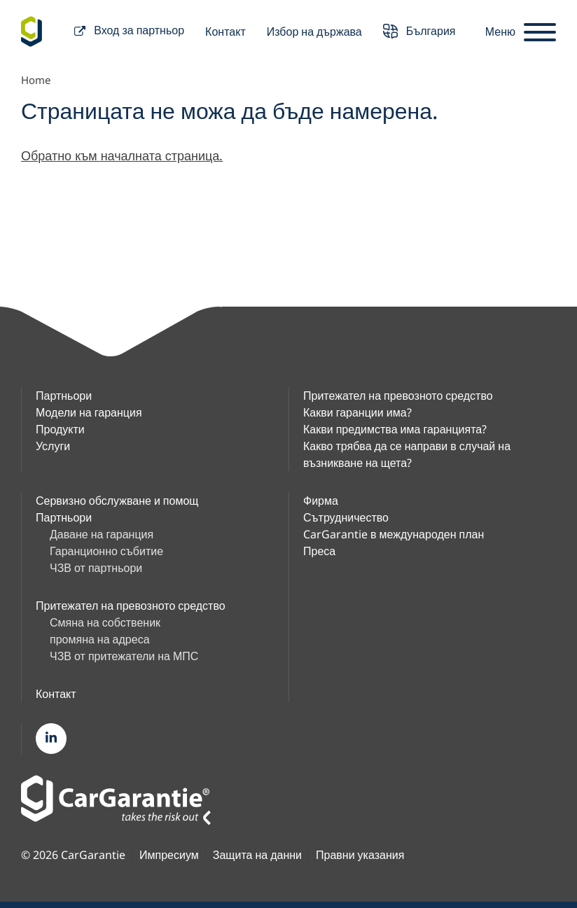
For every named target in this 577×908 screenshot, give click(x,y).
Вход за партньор (129, 31)
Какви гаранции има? (357, 412)
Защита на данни (257, 855)
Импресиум (169, 855)
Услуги (53, 446)
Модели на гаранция (89, 412)
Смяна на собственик (105, 622)
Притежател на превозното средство (398, 395)
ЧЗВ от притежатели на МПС (124, 656)
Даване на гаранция (101, 534)
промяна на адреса (100, 639)
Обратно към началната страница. (122, 155)
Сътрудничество (346, 517)
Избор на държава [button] (314, 31)
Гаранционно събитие (106, 551)
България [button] (419, 32)
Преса (319, 551)
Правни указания (360, 855)
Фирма (320, 500)
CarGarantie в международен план (393, 534)
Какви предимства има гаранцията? (395, 429)
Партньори (64, 395)
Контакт (225, 31)
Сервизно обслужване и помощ (117, 500)
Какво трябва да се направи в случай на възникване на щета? (406, 454)
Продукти (60, 429)
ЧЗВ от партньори (96, 567)
